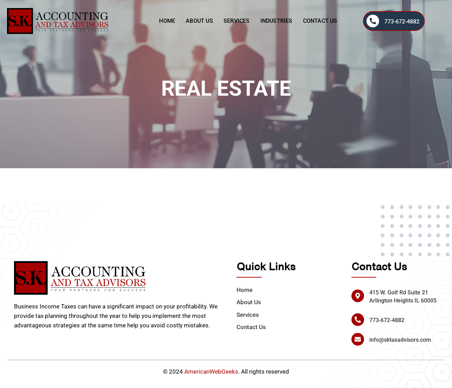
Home (167, 21)
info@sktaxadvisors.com (400, 339)
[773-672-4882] (373, 21)
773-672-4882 (401, 21)
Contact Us (320, 21)
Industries (276, 21)
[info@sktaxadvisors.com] (357, 339)
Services (237, 21)
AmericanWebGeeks (211, 371)
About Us (199, 21)
